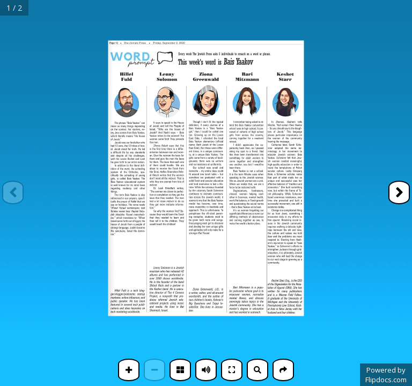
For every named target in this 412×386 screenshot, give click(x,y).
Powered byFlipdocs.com (386, 374)
